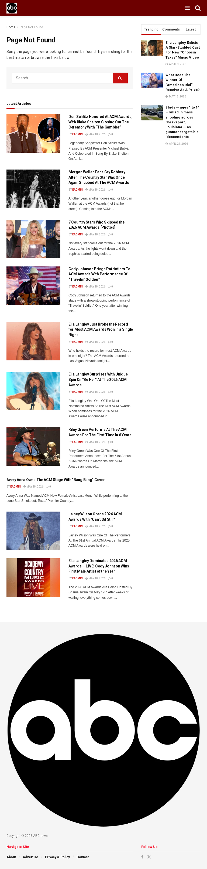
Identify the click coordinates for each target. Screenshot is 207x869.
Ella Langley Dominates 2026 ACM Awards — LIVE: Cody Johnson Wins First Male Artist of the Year (98, 566)
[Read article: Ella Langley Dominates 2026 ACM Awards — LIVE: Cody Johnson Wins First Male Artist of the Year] (33, 577)
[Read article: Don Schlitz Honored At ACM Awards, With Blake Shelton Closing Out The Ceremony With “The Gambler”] (33, 133)
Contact (83, 857)
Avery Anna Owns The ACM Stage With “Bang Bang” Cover (55, 480)
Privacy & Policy (57, 857)
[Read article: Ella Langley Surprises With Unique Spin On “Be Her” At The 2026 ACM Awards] (33, 391)
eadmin (77, 134)
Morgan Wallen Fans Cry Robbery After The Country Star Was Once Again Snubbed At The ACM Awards (98, 177)
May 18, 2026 (95, 134)
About (11, 857)
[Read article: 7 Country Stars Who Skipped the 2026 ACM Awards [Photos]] (33, 239)
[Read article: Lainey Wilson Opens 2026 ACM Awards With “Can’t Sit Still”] (33, 531)
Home (10, 27)
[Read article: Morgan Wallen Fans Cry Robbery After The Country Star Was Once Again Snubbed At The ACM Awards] (33, 189)
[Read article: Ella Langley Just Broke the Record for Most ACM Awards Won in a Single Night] (33, 341)
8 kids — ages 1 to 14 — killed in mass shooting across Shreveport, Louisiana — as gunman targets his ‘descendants (182, 122)
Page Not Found (31, 27)
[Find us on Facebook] (142, 857)
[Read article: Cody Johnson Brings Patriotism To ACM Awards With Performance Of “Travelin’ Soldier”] (33, 285)
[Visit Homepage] (11, 8)
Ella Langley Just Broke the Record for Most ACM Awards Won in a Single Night (100, 329)
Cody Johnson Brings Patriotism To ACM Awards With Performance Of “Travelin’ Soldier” (99, 274)
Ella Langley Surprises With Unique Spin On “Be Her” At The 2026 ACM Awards (97, 379)
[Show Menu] (187, 8)
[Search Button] (198, 8)
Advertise (30, 857)
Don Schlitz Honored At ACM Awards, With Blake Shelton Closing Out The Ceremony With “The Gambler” (100, 121)
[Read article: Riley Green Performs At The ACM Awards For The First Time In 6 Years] (33, 446)
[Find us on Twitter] (149, 857)
